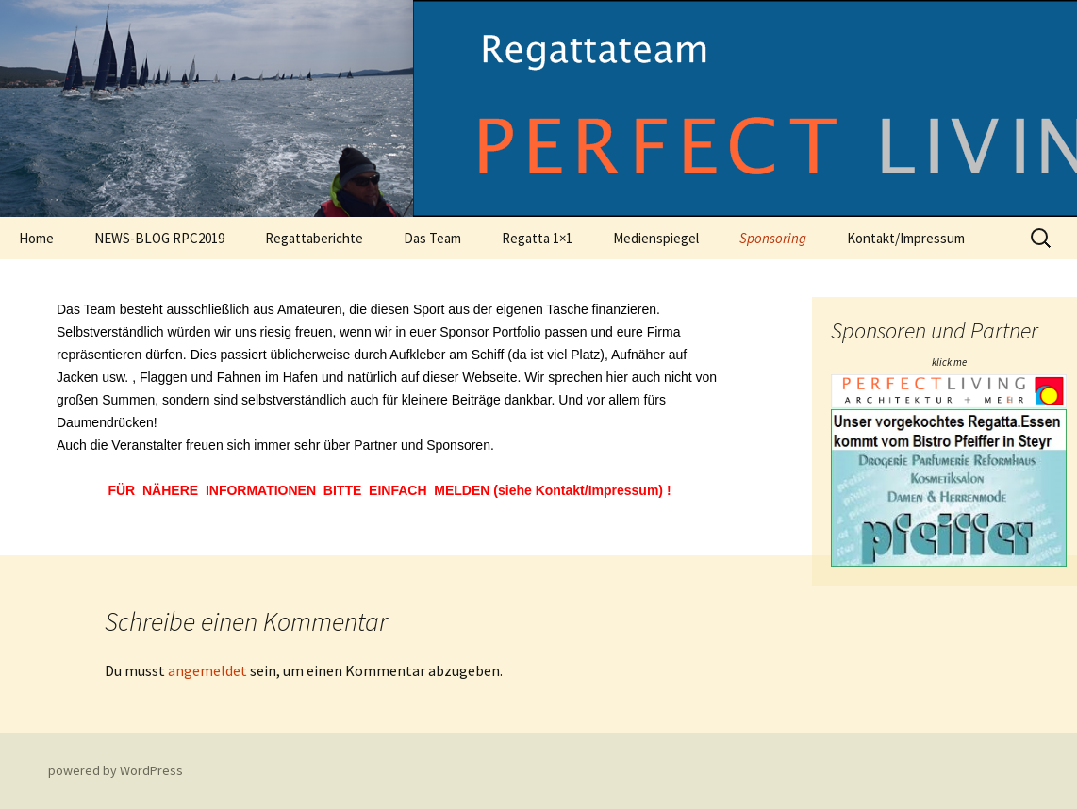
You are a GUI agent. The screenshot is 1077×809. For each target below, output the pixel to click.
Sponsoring (772, 238)
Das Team (432, 238)
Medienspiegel (656, 238)
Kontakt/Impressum (906, 238)
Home (36, 238)
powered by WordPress (115, 770)
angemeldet (207, 670)
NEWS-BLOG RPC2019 (159, 238)
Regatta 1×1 (537, 238)
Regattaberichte (314, 238)
